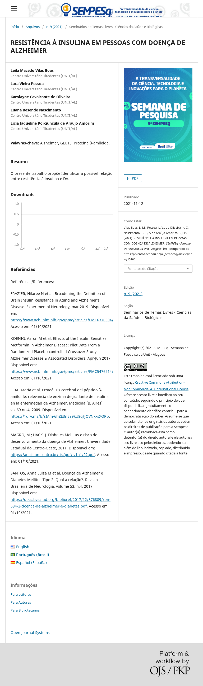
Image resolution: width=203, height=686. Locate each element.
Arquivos (33, 26)
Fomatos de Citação (143, 268)
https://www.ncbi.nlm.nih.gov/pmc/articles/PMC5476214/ (62, 371)
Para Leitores (21, 594)
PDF (134, 178)
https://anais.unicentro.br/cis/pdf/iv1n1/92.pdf (53, 454)
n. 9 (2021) (54, 26)
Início (15, 26)
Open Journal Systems (30, 632)
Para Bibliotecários (25, 610)
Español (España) (31, 562)
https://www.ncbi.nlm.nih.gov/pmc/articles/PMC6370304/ (62, 319)
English (22, 546)
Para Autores (21, 602)
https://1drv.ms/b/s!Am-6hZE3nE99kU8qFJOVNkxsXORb (60, 416)
